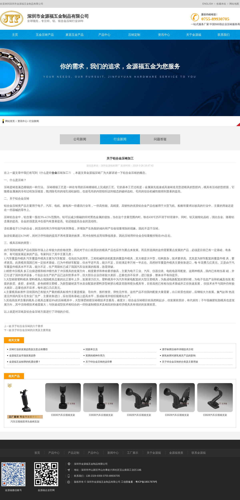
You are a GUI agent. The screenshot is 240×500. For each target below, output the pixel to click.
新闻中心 (113, 452)
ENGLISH (207, 3)
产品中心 (104, 34)
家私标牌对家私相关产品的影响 (179, 355)
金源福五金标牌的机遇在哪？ (24, 361)
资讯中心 (164, 34)
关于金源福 (193, 34)
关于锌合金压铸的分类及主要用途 (31, 330)
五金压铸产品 (45, 34)
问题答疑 (160, 139)
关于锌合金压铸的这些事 (99, 361)
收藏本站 (221, 3)
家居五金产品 (75, 34)
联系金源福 (199, 452)
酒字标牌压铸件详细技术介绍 (177, 349)
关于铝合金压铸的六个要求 (27, 326)
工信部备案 (127, 481)
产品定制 (73, 452)
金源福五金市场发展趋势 (22, 355)
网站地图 (234, 3)
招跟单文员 (92, 349)
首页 (37, 452)
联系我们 (224, 34)
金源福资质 (176, 452)
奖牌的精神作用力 (95, 355)
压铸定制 (134, 34)
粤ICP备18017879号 (146, 481)
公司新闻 (79, 139)
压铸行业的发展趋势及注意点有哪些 (28, 349)
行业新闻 (34, 121)
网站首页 (10, 121)
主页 (15, 34)
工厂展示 (132, 452)
